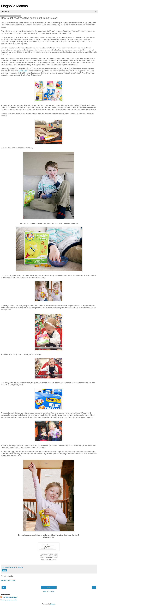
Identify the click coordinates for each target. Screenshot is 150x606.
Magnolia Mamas (14, 6)
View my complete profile (9, 600)
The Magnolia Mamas (10, 597)
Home (48, 587)
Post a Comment (8, 580)
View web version (49, 591)
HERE (55, 554)
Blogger (52, 604)
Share (4, 570)
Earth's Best (23, 71)
